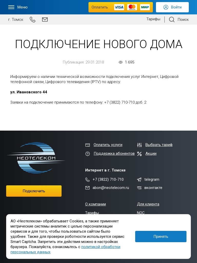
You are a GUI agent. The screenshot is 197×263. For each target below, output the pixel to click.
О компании (95, 204)
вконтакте (149, 187)
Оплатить (121, 7)
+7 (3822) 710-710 (104, 179)
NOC (141, 213)
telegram (148, 179)
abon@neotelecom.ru (107, 187)
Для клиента (148, 204)
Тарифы (153, 19)
